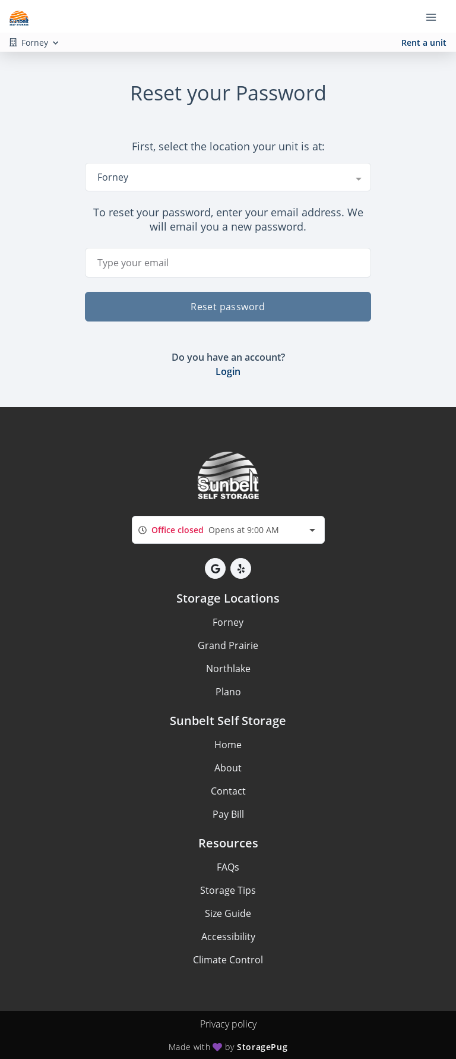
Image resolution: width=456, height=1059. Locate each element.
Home (228, 744)
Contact (228, 791)
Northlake (228, 668)
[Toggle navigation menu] (435, 17)
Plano (228, 691)
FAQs (228, 867)
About (228, 767)
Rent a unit (423, 42)
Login (228, 371)
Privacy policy (228, 1023)
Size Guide (228, 913)
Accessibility (228, 936)
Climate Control (228, 959)
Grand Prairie (228, 645)
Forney (228, 622)
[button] (215, 568)
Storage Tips (228, 890)
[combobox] (228, 177)
